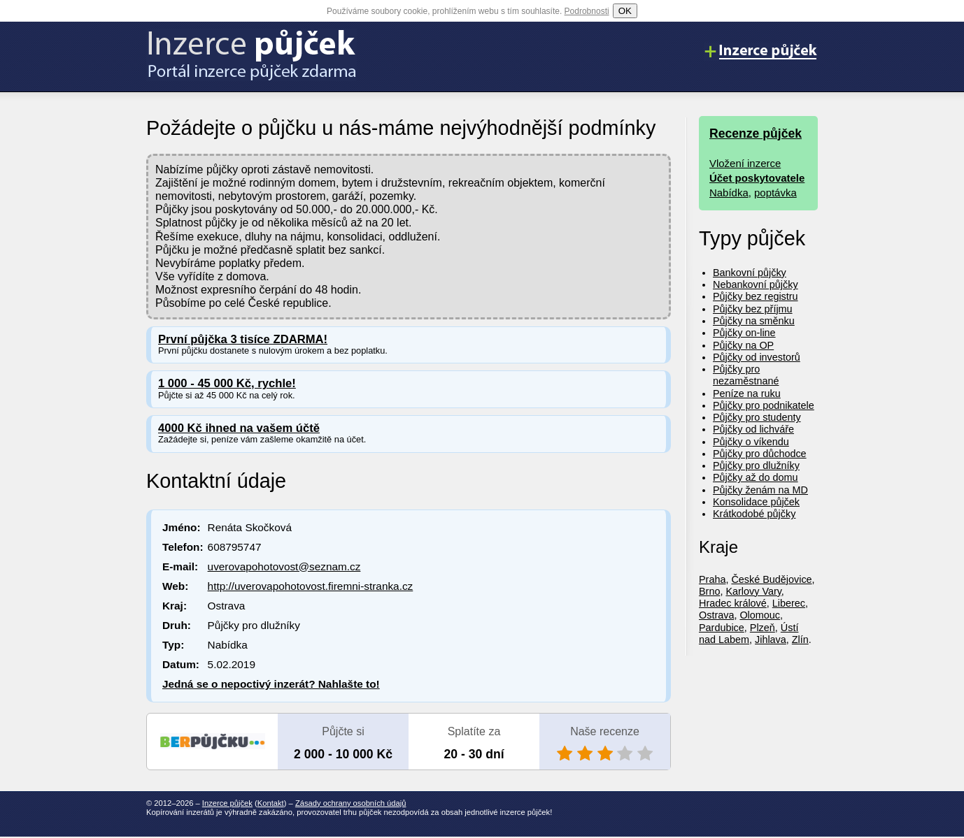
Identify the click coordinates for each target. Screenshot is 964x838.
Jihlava (770, 639)
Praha (712, 579)
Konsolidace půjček (756, 501)
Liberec (788, 603)
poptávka (775, 192)
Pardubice (721, 627)
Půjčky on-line (744, 332)
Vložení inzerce (745, 163)
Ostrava (716, 615)
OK (625, 11)
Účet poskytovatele (756, 178)
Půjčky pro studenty (757, 417)
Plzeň (762, 627)
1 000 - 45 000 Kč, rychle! (227, 383)
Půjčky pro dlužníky (756, 465)
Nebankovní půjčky (755, 284)
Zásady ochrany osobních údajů (350, 803)
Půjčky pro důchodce (760, 453)
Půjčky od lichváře (753, 429)
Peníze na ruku (747, 393)
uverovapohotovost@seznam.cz (284, 566)
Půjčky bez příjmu (753, 309)
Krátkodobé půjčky (754, 513)
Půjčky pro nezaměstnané (746, 375)
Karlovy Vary (753, 591)
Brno (709, 591)
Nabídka (729, 192)
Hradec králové (733, 603)
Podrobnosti (587, 11)
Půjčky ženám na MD (760, 490)
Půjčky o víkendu (751, 441)
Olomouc (759, 615)
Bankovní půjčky (749, 272)
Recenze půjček (755, 133)
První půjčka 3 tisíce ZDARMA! (242, 339)
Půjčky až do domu (755, 477)
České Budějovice (771, 579)
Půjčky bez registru (755, 296)
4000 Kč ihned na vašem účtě (239, 428)
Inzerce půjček (227, 803)
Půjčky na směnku (754, 320)
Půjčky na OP (743, 345)
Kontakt (270, 803)
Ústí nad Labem (748, 633)
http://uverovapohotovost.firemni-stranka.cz (310, 586)
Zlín (800, 639)
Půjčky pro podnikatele (763, 405)
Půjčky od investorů (756, 357)
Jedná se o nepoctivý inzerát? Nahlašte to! (271, 684)
